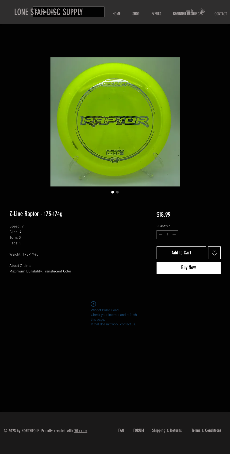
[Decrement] (160, 235)
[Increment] (174, 235)
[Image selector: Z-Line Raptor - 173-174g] (112, 192)
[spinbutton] (167, 235)
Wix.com (80, 430)
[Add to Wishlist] (214, 252)
